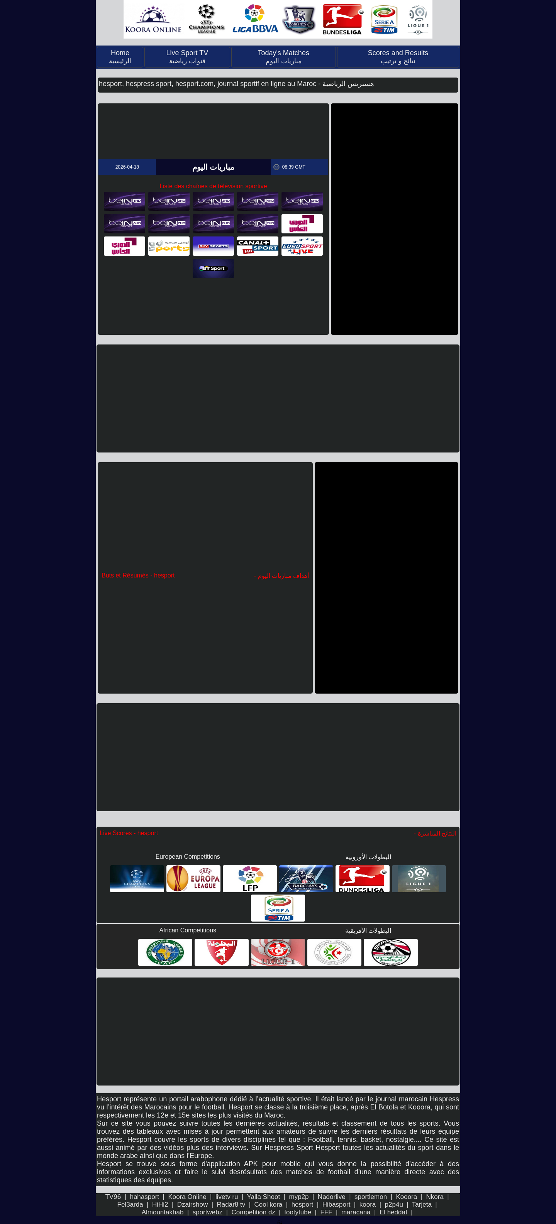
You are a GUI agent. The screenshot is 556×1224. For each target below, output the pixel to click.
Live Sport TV (187, 57)
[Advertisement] (395, 219)
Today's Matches (283, 57)
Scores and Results (398, 57)
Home (120, 57)
